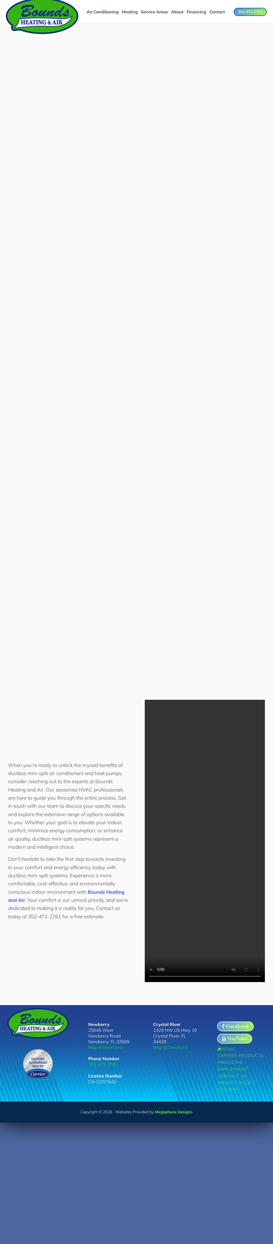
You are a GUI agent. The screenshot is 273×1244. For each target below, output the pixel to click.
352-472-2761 (250, 11)
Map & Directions (105, 1046)
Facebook (235, 1025)
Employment (233, 1067)
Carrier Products (241, 1054)
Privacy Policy (236, 1081)
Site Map (228, 1088)
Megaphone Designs (174, 1110)
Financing (230, 1060)
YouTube (234, 1037)
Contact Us (232, 1074)
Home (226, 1047)
